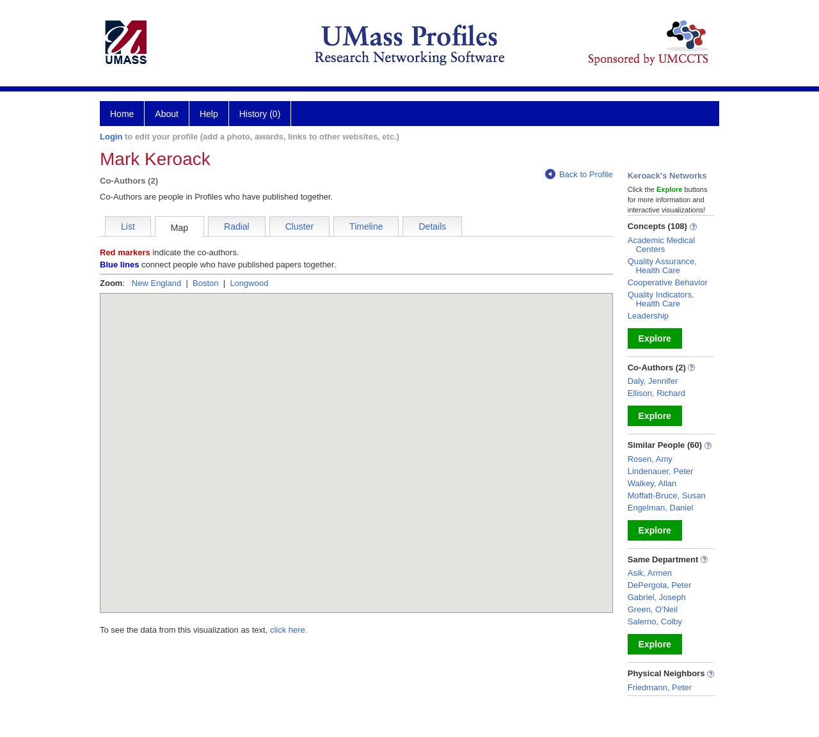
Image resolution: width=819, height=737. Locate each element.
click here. (289, 630)
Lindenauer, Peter (661, 471)
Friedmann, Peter (660, 687)
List (128, 226)
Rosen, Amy (650, 459)
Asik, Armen (650, 573)
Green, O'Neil (653, 609)
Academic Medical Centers (662, 244)
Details (432, 226)
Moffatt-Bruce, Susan (667, 495)
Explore (655, 338)
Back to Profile (579, 174)
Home (122, 114)
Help (209, 114)
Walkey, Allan (652, 483)
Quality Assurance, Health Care (662, 266)
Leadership (648, 316)
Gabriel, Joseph (657, 597)
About (167, 114)
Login (111, 136)
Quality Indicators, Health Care (661, 299)
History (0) (260, 114)
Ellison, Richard (656, 393)
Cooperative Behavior (668, 282)
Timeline (366, 226)
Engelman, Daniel (661, 507)
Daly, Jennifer (653, 381)
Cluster (299, 226)
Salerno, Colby (655, 621)
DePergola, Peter (660, 585)
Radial (237, 226)
